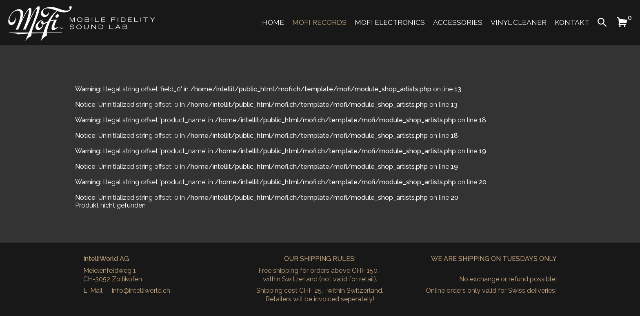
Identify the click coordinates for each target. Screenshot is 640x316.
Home (273, 22)
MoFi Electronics (390, 22)
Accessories (457, 22)
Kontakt (572, 22)
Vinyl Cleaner (519, 22)
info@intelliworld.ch (141, 290)
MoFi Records (319, 22)
